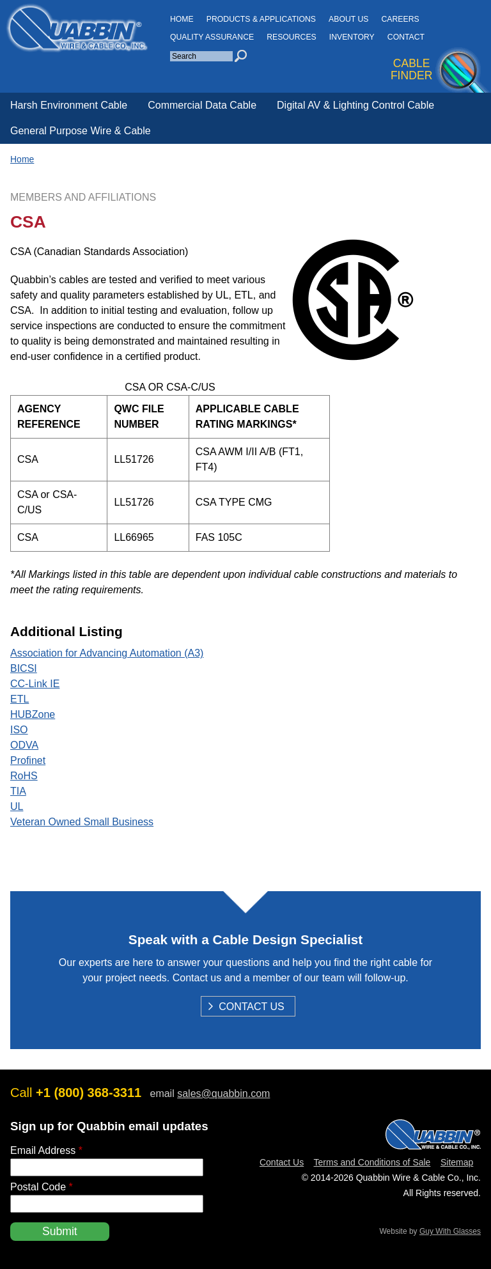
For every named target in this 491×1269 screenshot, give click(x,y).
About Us (348, 19)
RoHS (24, 775)
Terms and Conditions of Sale (372, 1162)
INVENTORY (352, 37)
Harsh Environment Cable (68, 105)
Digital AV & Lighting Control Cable (355, 105)
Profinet (27, 760)
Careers (400, 19)
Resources (291, 37)
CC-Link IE (34, 683)
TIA (18, 791)
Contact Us (251, 1007)
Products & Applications (261, 19)
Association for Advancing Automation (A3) (106, 653)
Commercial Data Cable (202, 105)
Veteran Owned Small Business (81, 821)
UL (16, 806)
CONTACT (406, 37)
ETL (19, 699)
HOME (182, 19)
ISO (19, 729)
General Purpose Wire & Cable (80, 130)
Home (22, 159)
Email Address (46, 1150)
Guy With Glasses (450, 1231)
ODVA (24, 745)
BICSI (23, 668)
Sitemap (456, 1162)
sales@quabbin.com (223, 1093)
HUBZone (32, 714)
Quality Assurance (212, 37)
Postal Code (41, 1186)
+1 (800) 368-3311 (88, 1093)
